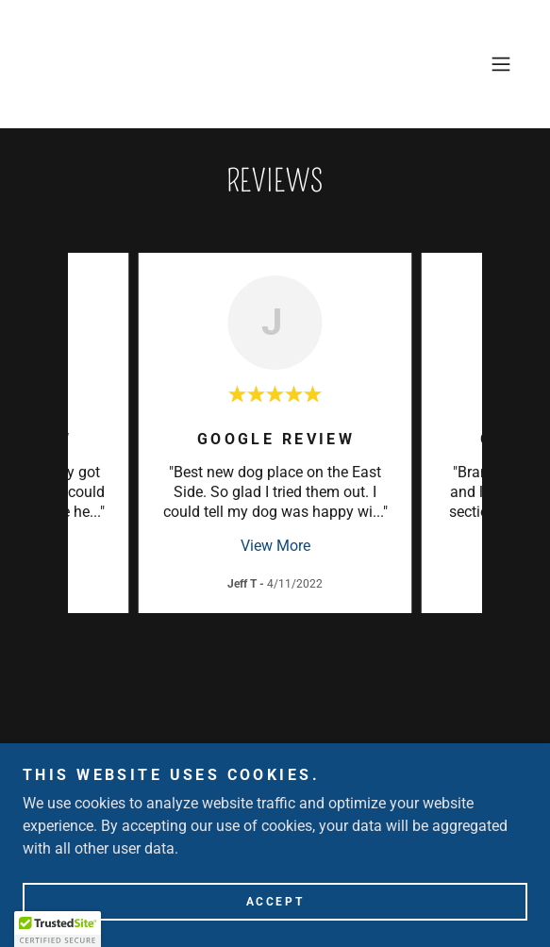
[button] (501, 64)
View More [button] (275, 546)
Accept (275, 901)
